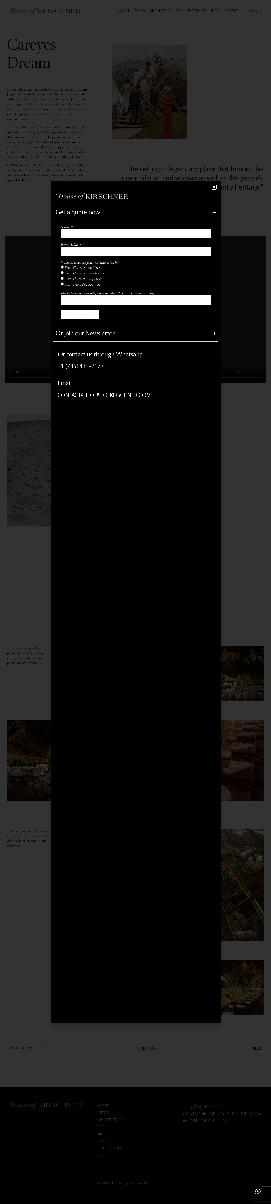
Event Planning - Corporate (83, 279)
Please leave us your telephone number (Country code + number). (108, 293)
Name (65, 227)
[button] (214, 187)
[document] (135, 602)
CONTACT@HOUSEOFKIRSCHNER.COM (104, 395)
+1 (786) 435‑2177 (81, 366)
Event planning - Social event (84, 273)
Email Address (71, 245)
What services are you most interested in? (90, 263)
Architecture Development (83, 284)
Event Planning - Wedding (82, 267)
